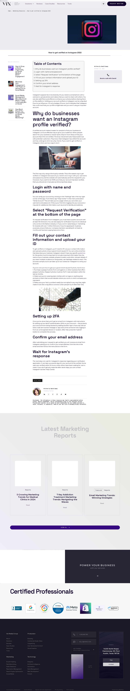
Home (9, 11)
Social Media (10, 674)
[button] (29, 3)
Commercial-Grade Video (35, 641)
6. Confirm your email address (46, 83)
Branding (30, 638)
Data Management (33, 669)
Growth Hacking (11, 662)
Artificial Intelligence (34, 664)
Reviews (8, 643)
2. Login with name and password (48, 72)
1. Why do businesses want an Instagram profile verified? (57, 69)
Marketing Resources (19, 11)
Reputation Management (14, 669)
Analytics (30, 662)
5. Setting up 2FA (41, 80)
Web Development (33, 671)
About (8, 638)
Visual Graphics (32, 648)
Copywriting (31, 643)
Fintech (30, 674)
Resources (9, 648)
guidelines (81, 253)
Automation (31, 666)
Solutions (9, 641)
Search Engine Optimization (14, 671)
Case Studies (10, 646)
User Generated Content (35, 646)
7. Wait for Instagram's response (47, 86)
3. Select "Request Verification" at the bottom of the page (57, 75)
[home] (11, 4)
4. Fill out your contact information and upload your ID (56, 78)
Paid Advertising (11, 664)
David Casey (104, 66)
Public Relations (11, 666)
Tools (8, 651)
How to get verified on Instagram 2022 (39, 11)
